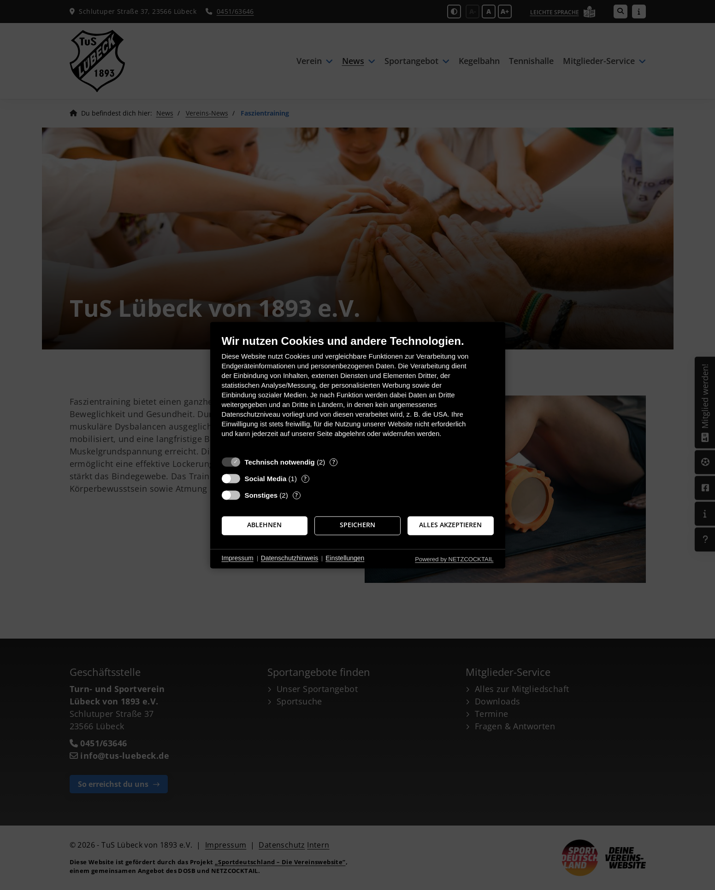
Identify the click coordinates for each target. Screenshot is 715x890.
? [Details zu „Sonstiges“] (296, 495)
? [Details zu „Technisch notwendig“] (333, 462)
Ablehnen (264, 525)
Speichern (357, 525)
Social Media (266, 479)
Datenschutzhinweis (290, 558)
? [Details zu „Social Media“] (305, 479)
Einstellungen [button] (344, 558)
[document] (358, 393)
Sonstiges (261, 495)
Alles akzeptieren (450, 525)
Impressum (238, 558)
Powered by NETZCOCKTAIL (454, 559)
